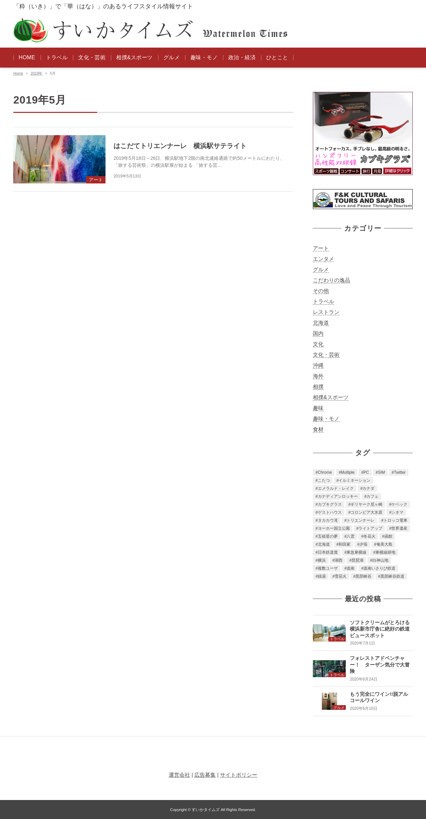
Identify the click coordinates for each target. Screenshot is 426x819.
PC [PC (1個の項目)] (366, 472)
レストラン (326, 312)
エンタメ (323, 259)
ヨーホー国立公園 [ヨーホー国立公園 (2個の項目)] (334, 528)
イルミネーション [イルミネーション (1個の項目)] (354, 480)
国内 (318, 333)
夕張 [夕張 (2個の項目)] (363, 544)
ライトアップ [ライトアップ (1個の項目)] (370, 528)
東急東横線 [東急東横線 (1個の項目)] (356, 552)
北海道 (321, 323)
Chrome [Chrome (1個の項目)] (325, 472)
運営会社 (179, 775)
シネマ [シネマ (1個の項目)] (397, 512)
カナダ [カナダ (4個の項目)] (368, 488)
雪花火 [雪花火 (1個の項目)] (340, 576)
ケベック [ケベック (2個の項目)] (399, 504)
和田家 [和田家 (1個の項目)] (344, 544)
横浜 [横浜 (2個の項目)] (322, 560)
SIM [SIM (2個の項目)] (381, 472)
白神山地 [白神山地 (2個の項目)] (380, 560)
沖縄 (318, 365)
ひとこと (277, 57)
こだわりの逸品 (331, 280)
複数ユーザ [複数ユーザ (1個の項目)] (328, 568)
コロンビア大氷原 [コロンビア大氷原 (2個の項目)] (366, 512)
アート (321, 248)
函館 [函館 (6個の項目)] (388, 536)
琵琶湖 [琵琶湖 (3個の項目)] (357, 560)
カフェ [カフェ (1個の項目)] (372, 496)
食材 (318, 429)
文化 (318, 344)
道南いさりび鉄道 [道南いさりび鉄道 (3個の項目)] (379, 568)
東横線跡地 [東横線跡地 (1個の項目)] (385, 552)
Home (18, 73)
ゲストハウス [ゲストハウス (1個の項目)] (330, 512)
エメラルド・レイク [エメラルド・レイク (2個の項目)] (336, 488)
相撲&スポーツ (134, 57)
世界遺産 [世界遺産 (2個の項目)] (399, 528)
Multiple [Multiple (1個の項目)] (347, 472)
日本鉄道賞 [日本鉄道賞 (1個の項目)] (328, 552)
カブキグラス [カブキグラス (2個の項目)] (330, 504)
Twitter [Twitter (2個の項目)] (400, 472)
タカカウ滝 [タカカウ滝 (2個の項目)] (328, 520)
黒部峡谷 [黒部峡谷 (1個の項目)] (363, 576)
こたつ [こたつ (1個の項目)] (324, 480)
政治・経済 (242, 57)
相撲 (318, 387)
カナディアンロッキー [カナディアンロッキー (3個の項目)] (338, 496)
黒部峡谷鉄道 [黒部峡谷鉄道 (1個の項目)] (392, 576)
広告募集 (205, 775)
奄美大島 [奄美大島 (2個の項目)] (384, 544)
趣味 (318, 408)
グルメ (171, 57)
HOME (27, 57)
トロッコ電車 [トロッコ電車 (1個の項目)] (395, 520)
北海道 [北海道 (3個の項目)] (324, 544)
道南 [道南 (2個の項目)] (350, 568)
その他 (321, 291)
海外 (318, 376)
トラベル (57, 57)
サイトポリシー (238, 775)
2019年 (36, 73)
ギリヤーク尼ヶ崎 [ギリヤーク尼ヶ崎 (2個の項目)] (366, 504)
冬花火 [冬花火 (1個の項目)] (369, 536)
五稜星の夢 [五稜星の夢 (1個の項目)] (328, 536)
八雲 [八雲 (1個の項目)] (350, 536)
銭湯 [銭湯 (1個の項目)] (322, 576)
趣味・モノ (204, 57)
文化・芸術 (92, 57)
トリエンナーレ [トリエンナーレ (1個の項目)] (360, 520)
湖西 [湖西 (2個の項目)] (338, 560)
